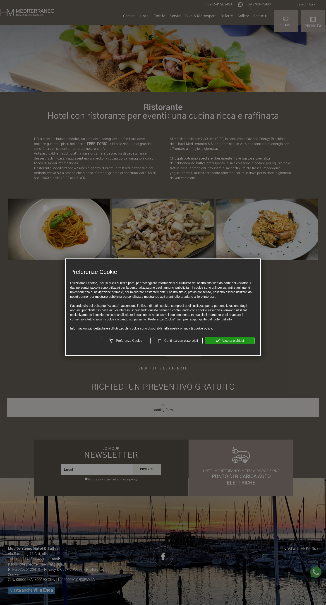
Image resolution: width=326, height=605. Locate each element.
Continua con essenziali (178, 341)
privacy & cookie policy (196, 328)
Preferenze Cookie (125, 341)
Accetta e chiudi (230, 341)
